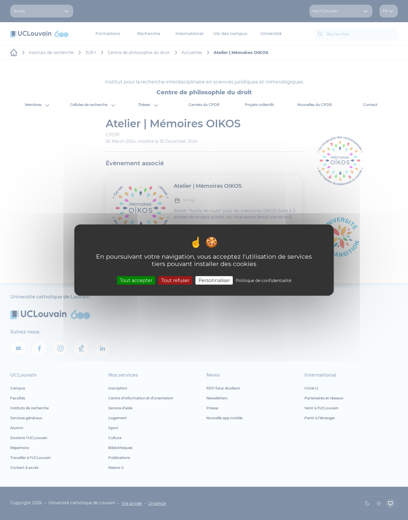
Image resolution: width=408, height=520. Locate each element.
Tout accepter (136, 280)
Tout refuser (175, 280)
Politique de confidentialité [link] (263, 280)
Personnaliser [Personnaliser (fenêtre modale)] (214, 280)
